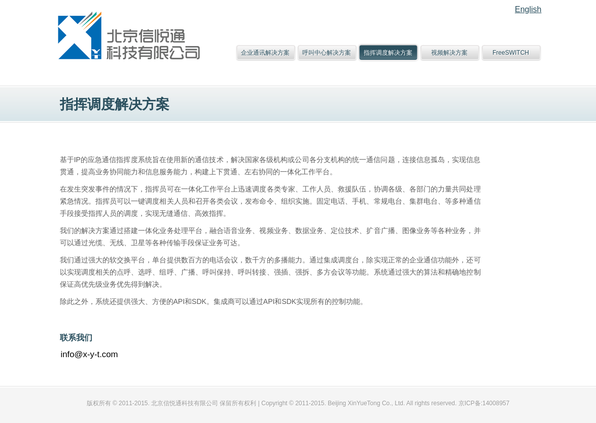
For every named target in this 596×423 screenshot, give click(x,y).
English (528, 9)
